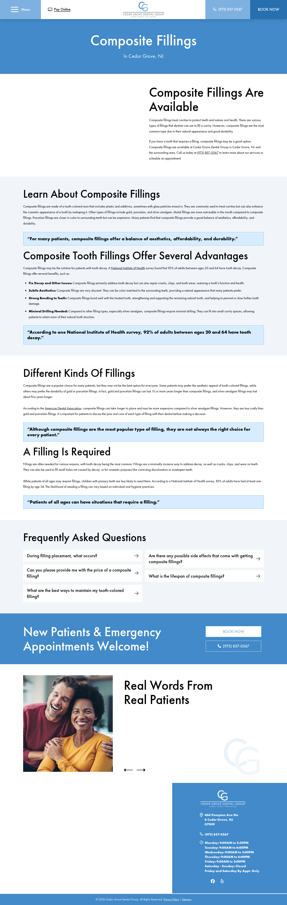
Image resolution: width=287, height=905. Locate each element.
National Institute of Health (128, 268)
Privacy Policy (171, 899)
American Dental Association (63, 408)
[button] (20, 9)
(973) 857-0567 (207, 152)
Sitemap (186, 899)
